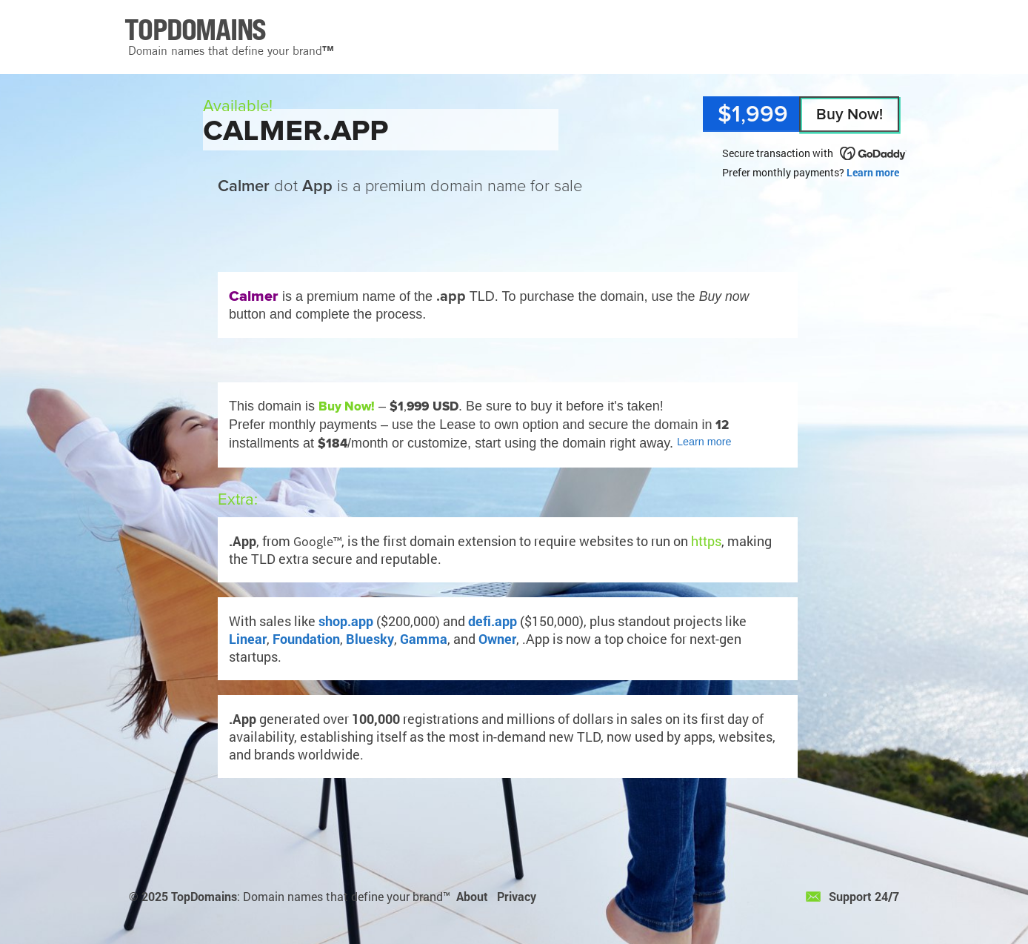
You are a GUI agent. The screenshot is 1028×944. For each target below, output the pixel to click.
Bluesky (370, 639)
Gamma (423, 639)
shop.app (345, 621)
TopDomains (204, 896)
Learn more (873, 172)
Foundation (306, 639)
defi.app (492, 621)
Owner (497, 639)
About (472, 896)
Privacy (516, 896)
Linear (248, 639)
